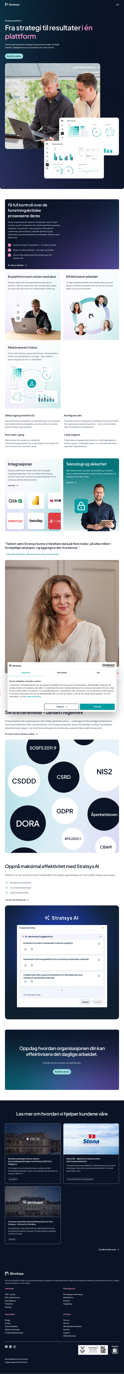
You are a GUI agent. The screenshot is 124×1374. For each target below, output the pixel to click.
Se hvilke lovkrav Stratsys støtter (20, 734)
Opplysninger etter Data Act (16, 1362)
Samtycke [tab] (25, 673)
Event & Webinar (11, 1326)
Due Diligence (10, 1301)
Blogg (7, 1320)
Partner (66, 1323)
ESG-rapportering (12, 1297)
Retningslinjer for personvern (16, 1359)
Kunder (8, 1323)
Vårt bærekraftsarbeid (72, 1326)
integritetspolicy (33, 697)
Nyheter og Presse (12, 1329)
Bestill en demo (14, 56)
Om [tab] (98, 673)
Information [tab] (62, 673)
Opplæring (67, 1304)
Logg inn (66, 1333)
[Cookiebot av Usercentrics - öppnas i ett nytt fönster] (104, 666)
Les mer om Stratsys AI (15, 900)
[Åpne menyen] (117, 4)
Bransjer (8, 1307)
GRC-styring (10, 1294)
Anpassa (61, 707)
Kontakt (66, 1301)
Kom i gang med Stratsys (73, 1294)
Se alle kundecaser (107, 1249)
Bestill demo (68, 1297)
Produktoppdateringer (14, 1333)
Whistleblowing (69, 1336)
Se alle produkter (16, 265)
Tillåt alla (97, 707)
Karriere (66, 1329)
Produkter (9, 1304)
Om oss (66, 1320)
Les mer (11, 485)
